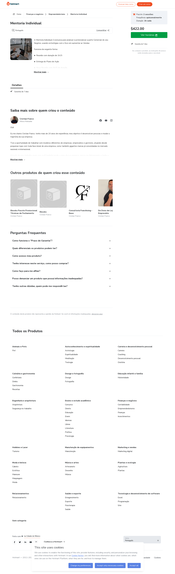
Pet (14, 350)
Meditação (69, 358)
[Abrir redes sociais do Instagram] (111, 121)
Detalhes (17, 85)
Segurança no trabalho (21, 408)
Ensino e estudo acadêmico (78, 400)
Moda (14, 482)
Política (68, 432)
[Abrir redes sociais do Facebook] (100, 121)
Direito (68, 408)
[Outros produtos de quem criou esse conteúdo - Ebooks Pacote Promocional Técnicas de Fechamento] (24, 198)
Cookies (157, 557)
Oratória (121, 362)
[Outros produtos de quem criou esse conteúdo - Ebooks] (53, 198)
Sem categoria (19, 520)
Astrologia (69, 350)
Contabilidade (124, 404)
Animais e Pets (19, 346)
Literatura (69, 428)
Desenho (69, 470)
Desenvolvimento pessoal (129, 358)
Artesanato (70, 466)
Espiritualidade (71, 354)
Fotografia (69, 381)
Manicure (16, 474)
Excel (120, 497)
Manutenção (70, 451)
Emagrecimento (72, 497)
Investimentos (124, 416)
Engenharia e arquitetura (24, 400)
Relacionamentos (20, 493)
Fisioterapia (70, 505)
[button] (58, 241)
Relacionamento (19, 497)
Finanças (121, 412)
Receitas (16, 389)
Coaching (121, 354)
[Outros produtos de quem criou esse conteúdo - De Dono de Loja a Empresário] (111, 198)
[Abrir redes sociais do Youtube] (106, 121)
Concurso (69, 404)
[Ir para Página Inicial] (12, 3)
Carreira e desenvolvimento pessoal (135, 346)
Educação (69, 412)
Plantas (121, 470)
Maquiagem (17, 478)
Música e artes (72, 462)
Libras (67, 424)
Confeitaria (16, 377)
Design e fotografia (74, 373)
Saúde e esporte (73, 493)
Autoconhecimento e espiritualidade (82, 346)
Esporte (68, 501)
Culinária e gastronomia (23, 373)
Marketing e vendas (127, 447)
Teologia (69, 362)
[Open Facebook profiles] (14, 542)
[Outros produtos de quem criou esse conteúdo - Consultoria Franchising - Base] (82, 198)
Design (68, 377)
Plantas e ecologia (127, 462)
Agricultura (122, 466)
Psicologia (69, 436)
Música (68, 474)
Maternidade (123, 377)
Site (119, 505)
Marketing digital (125, 451)
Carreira (121, 350)
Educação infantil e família (130, 373)
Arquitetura (17, 404)
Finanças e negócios (127, 400)
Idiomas (68, 420)
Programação (123, 501)
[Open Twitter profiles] (20, 542)
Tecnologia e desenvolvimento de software (139, 493)
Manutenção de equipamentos (79, 447)
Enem (67, 416)
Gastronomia (17, 385)
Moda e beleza (19, 462)
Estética (16, 470)
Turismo (15, 451)
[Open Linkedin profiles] (25, 542)
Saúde (67, 509)
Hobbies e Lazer (20, 447)
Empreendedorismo (126, 408)
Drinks (15, 381)
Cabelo (15, 466)
